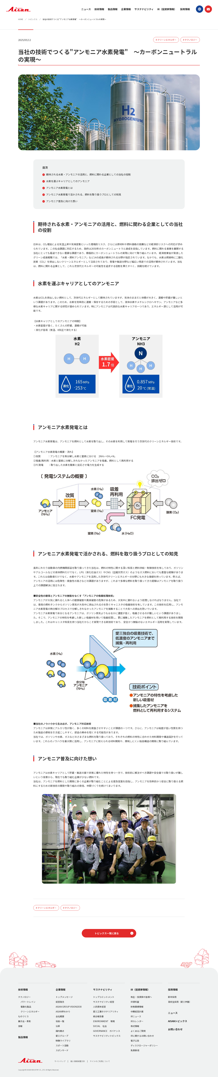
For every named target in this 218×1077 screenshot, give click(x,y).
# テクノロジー (190, 39)
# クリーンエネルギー (166, 39)
